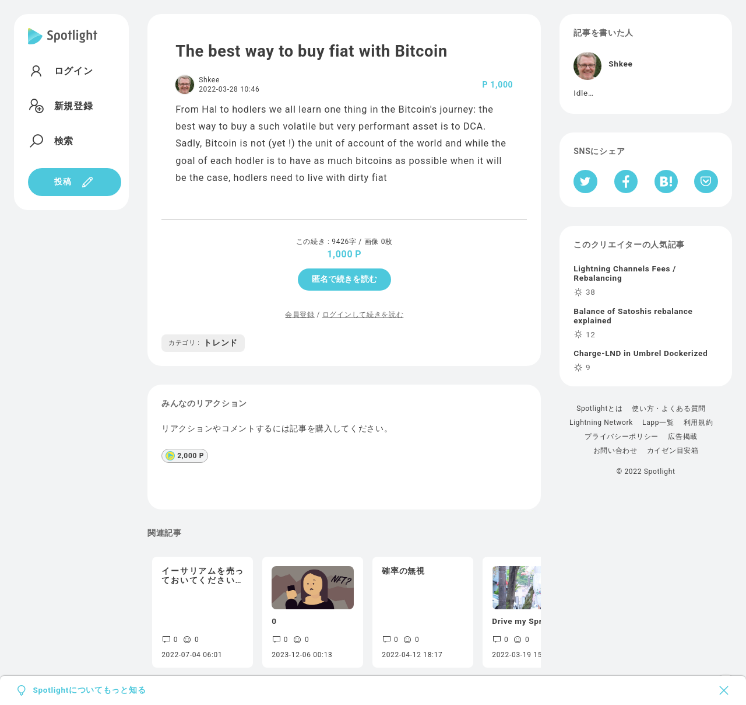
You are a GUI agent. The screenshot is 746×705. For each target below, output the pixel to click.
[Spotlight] (62, 45)
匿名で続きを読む (344, 279)
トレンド (203, 342)
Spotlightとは (599, 408)
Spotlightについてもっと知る (89, 690)
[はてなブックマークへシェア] (666, 181)
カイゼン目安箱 (673, 450)
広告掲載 (683, 436)
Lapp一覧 (658, 422)
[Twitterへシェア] (585, 181)
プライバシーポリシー (622, 436)
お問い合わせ (615, 450)
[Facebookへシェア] (626, 181)
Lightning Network (601, 422)
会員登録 (300, 314)
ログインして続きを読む (362, 314)
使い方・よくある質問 (669, 408)
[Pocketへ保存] (706, 181)
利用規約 (698, 422)
